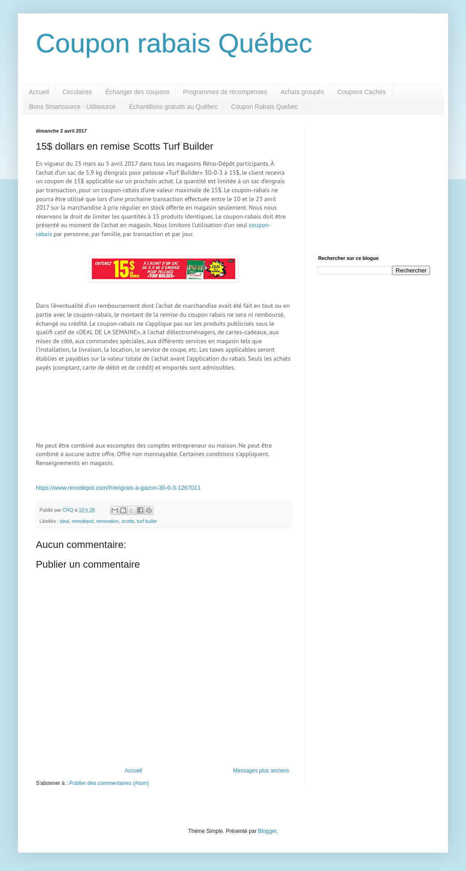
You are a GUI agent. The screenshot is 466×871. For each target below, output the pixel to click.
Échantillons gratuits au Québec (173, 106)
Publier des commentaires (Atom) (109, 783)
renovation (107, 521)
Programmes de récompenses (225, 91)
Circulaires (77, 91)
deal (64, 521)
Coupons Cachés (361, 91)
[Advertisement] (374, 184)
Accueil (39, 91)
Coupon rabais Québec (174, 43)
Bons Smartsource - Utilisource (72, 106)
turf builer (147, 521)
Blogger (267, 831)
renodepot (83, 521)
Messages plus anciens (261, 771)
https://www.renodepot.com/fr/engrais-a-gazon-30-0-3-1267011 (118, 487)
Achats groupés (302, 91)
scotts (127, 521)
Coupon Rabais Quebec (264, 106)
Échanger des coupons (137, 91)
